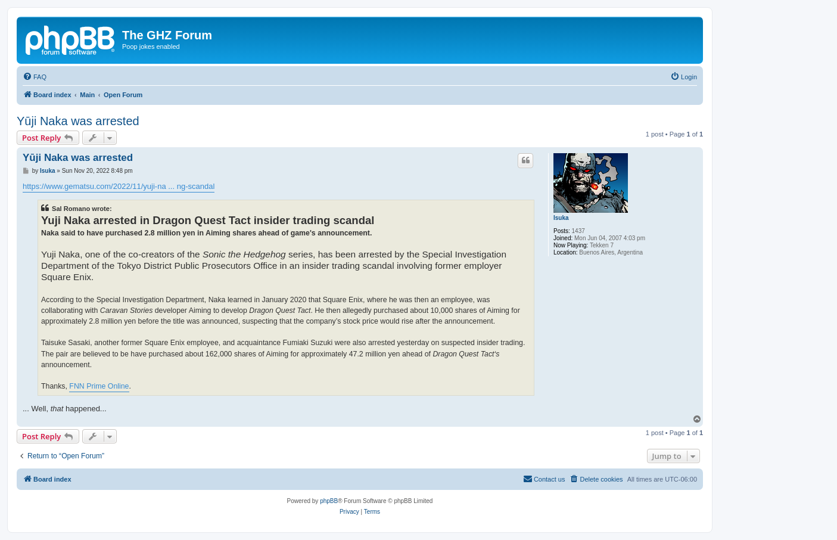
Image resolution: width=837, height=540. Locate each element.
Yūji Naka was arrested (78, 121)
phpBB (329, 501)
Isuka (561, 218)
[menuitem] (34, 77)
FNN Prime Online (99, 386)
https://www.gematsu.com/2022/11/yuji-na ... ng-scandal (118, 186)
